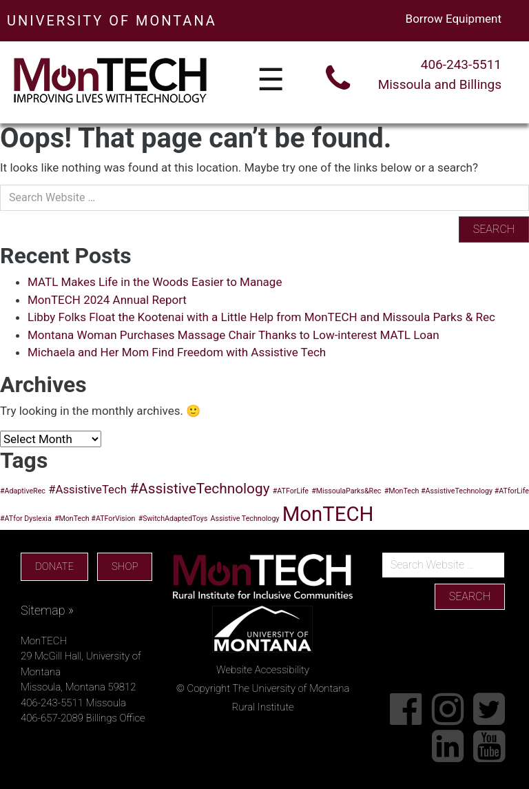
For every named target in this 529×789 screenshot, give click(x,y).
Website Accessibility (262, 670)
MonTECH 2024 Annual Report (107, 300)
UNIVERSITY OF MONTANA (112, 20)
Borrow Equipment (453, 18)
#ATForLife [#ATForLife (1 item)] (291, 490)
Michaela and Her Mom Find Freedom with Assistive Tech (177, 352)
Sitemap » (47, 610)
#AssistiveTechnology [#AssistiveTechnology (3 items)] (199, 488)
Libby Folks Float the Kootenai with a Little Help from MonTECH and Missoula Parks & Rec (261, 317)
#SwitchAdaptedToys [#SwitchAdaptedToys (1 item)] (173, 518)
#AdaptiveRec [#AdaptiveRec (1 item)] (22, 490)
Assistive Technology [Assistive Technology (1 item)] (245, 518)
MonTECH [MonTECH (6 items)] (328, 514)
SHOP (125, 566)
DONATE (54, 566)
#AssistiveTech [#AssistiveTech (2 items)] (87, 489)
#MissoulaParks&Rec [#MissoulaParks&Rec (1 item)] (346, 490)
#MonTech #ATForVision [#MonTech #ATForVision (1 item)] (95, 518)
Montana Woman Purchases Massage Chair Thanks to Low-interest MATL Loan (233, 335)
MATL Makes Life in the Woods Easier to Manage (155, 282)
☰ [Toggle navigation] (270, 80)
